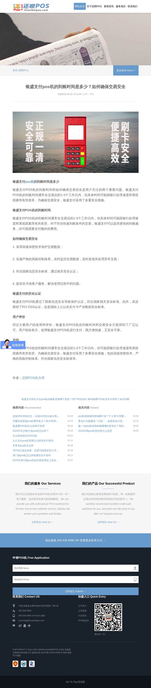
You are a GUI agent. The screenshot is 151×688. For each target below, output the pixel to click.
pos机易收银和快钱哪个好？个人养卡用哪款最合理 (102, 416)
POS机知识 (83, 620)
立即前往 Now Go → (42, 522)
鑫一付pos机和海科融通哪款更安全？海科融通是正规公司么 (102, 426)
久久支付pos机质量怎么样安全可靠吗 (33, 440)
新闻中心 (24, 70)
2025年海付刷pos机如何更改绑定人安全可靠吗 (37, 460)
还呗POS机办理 (33, 378)
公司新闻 (82, 611)
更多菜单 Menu (126, 70)
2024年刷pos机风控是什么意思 (95, 430)
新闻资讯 (109, 6)
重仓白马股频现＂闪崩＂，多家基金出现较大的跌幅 (102, 421)
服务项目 (121, 6)
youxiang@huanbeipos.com (31, 620)
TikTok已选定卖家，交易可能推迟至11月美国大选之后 (37, 450)
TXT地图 (17, 655)
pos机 (29, 181)
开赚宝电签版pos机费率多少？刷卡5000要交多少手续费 (37, 421)
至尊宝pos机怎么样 (23, 445)
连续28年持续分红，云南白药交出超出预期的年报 (37, 416)
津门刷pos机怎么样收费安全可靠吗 (32, 455)
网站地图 (67, 652)
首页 (15, 70)
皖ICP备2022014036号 (52, 652)
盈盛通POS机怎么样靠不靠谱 (29, 426)
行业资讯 (82, 615)
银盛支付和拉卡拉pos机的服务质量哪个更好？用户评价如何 (54, 399)
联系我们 (133, 6)
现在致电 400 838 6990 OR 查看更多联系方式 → (75, 540)
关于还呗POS (94, 6)
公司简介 (82, 606)
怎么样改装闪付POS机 (25, 435)
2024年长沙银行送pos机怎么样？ (31, 430)
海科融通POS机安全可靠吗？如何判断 (108, 399)
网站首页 (80, 6)
